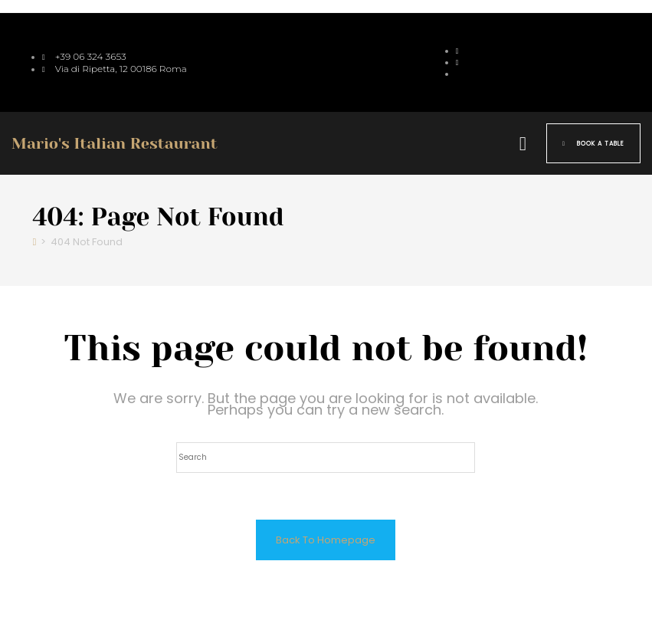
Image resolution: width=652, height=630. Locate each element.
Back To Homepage (325, 540)
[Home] (35, 242)
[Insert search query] (325, 457)
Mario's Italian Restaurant (114, 144)
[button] (522, 143)
